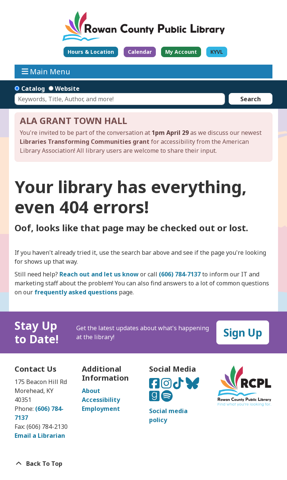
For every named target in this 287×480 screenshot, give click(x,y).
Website (67, 88)
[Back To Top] (143, 463)
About (91, 391)
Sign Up (242, 332)
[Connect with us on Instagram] (167, 385)
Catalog (33, 88)
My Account (181, 51)
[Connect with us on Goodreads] (155, 398)
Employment (101, 409)
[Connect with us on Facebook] (155, 385)
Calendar (140, 51)
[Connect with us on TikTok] (179, 385)
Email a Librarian (40, 435)
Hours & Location (91, 51)
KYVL (216, 51)
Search (250, 99)
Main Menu (46, 71)
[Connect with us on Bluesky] (192, 385)
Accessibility (101, 400)
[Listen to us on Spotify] (167, 398)
